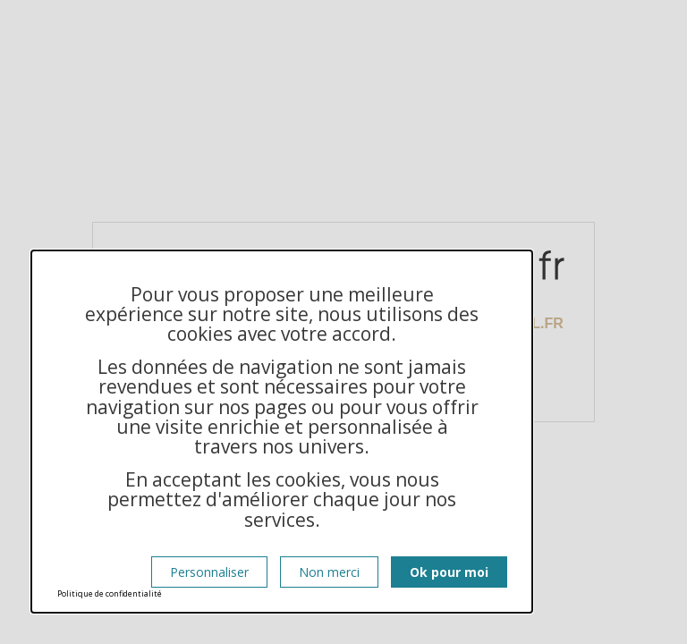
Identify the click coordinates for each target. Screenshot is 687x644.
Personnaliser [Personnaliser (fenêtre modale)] (209, 572)
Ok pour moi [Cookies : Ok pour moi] (449, 572)
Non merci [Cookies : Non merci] (329, 572)
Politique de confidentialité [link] (109, 593)
